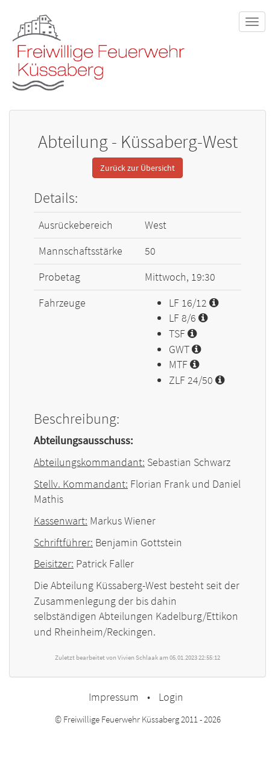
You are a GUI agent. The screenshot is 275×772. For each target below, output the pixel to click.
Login (171, 697)
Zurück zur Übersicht (137, 167)
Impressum (114, 697)
